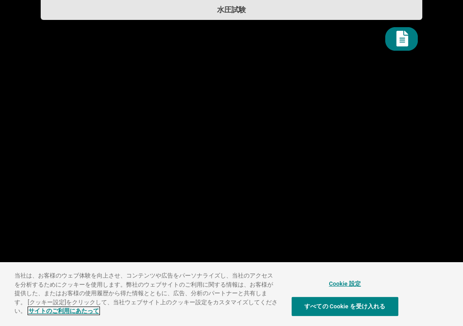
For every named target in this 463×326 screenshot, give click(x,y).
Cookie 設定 (345, 283)
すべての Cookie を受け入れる (344, 306)
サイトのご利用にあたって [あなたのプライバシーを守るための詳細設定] (63, 310)
